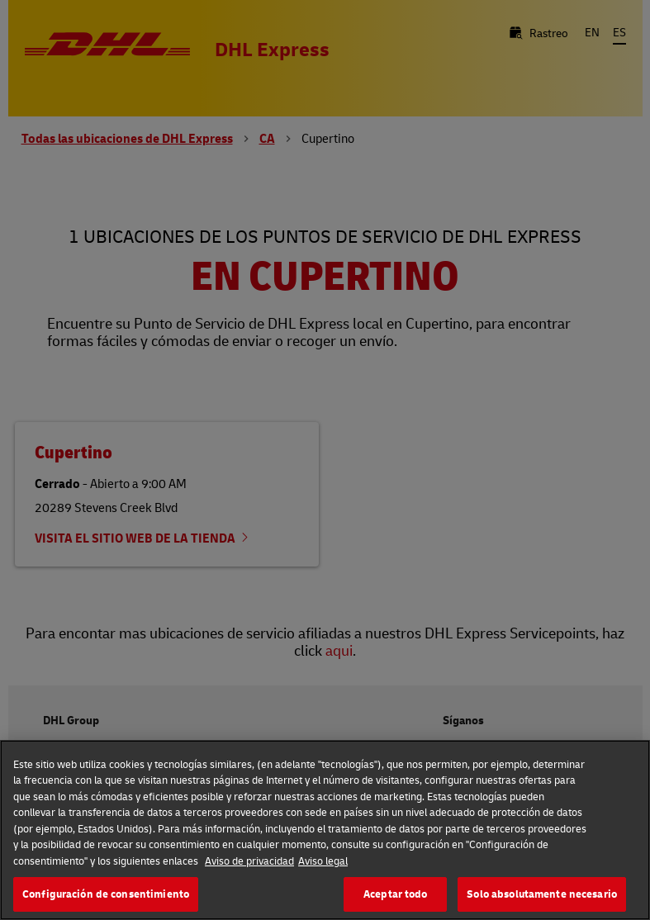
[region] (325, 830)
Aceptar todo (395, 893)
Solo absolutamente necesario (542, 893)
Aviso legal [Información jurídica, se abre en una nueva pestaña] (323, 860)
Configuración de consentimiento (105, 893)
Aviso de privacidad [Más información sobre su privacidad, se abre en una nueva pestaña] (249, 860)
